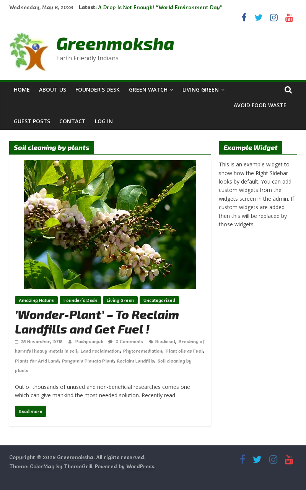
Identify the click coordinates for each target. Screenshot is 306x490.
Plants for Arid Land (37, 361)
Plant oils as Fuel (184, 351)
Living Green (200, 89)
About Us (52, 89)
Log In (104, 121)
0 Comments (125, 341)
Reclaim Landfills (135, 361)
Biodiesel (165, 341)
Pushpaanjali (89, 341)
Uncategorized (159, 300)
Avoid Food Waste (260, 105)
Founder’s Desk (97, 89)
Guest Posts (32, 121)
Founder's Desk (80, 300)
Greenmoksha (115, 42)
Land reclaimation (100, 351)
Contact (72, 121)
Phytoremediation (142, 351)
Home (22, 89)
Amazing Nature (36, 300)
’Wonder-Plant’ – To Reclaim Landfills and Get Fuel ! (97, 321)
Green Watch (148, 89)
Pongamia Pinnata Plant (88, 361)
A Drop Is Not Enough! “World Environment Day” (160, 7)
